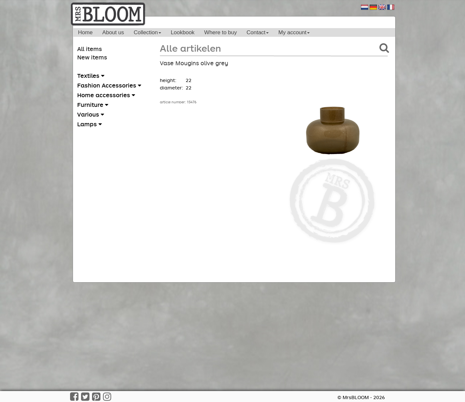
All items (89, 48)
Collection (147, 32)
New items (92, 57)
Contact (257, 32)
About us (113, 32)
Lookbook (183, 32)
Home (85, 32)
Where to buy (220, 32)
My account (294, 32)
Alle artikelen (190, 48)
